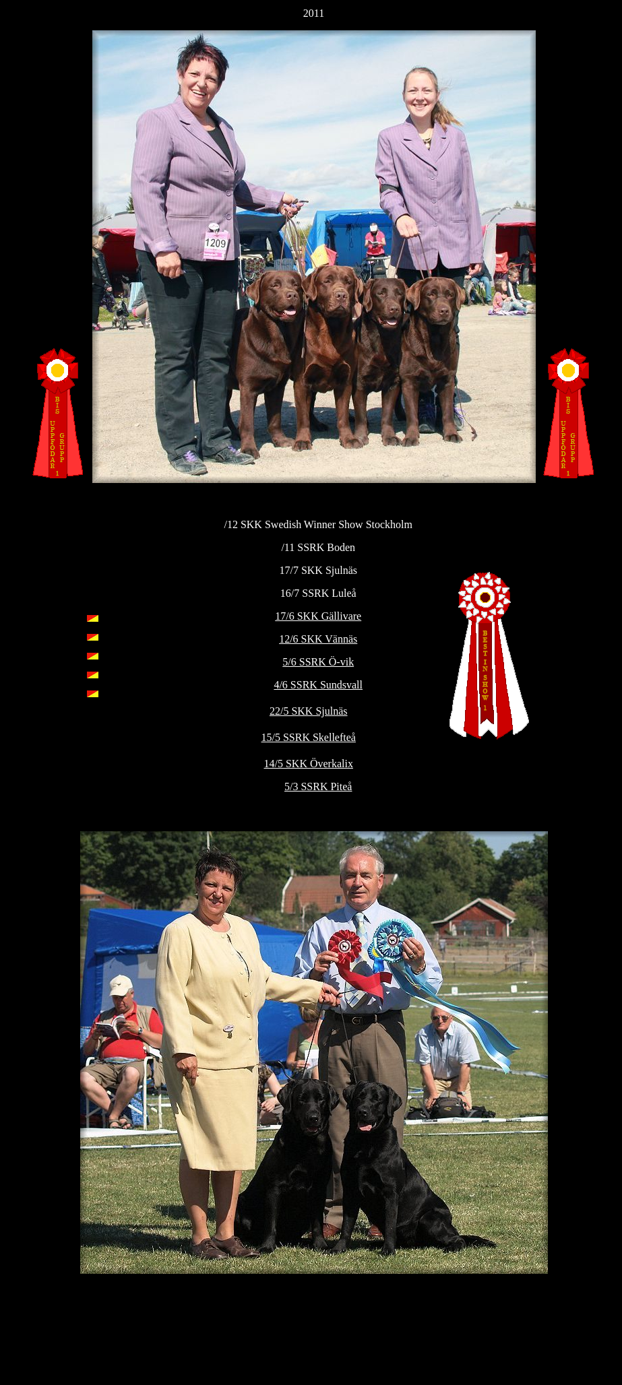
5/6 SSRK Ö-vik (318, 662)
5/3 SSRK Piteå (318, 786)
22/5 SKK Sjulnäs (309, 711)
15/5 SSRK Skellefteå (308, 737)
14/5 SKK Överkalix (308, 763)
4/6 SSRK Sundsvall (318, 684)
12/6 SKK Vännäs (318, 639)
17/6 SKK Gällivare (318, 616)
